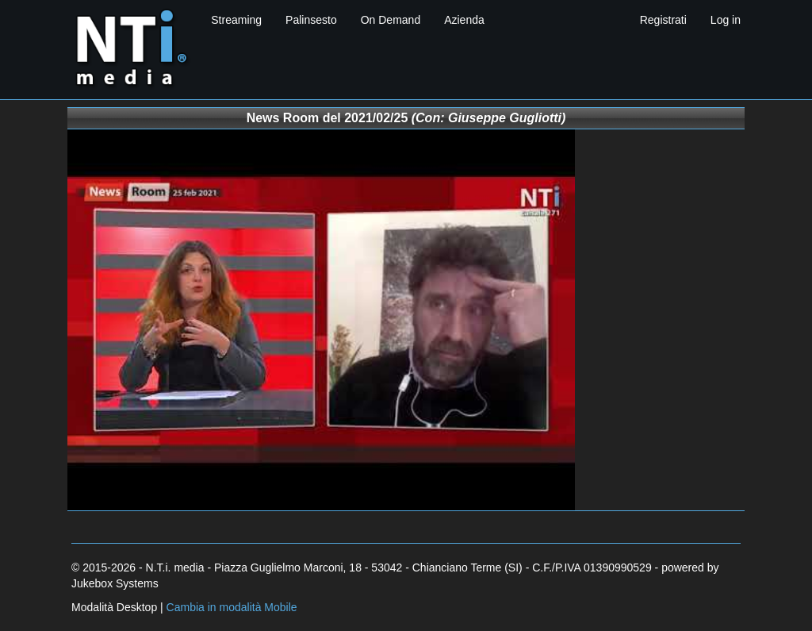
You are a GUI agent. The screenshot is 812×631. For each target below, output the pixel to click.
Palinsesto (311, 19)
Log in (725, 19)
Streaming (236, 19)
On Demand (390, 19)
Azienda (464, 19)
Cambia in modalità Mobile (232, 607)
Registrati (663, 19)
